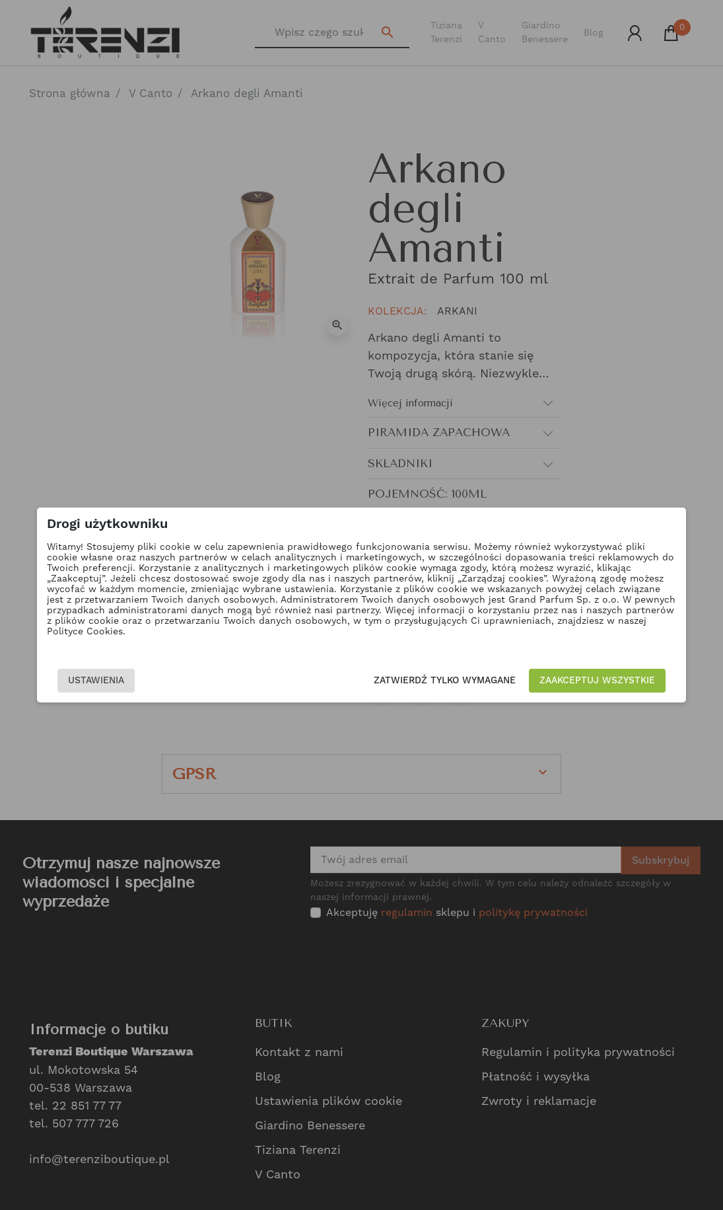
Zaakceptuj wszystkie (595, 681)
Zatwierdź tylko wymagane (443, 681)
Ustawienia (99, 681)
